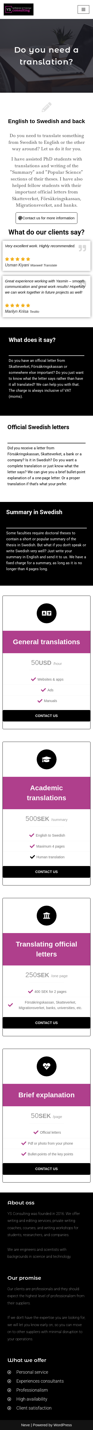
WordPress (63, 1425)
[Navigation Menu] (83, 9)
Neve (25, 1425)
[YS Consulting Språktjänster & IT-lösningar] (18, 9)
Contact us (46, 716)
